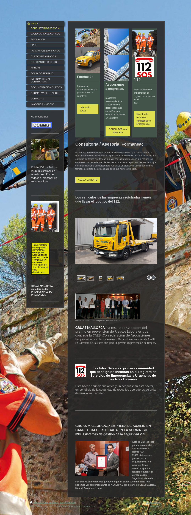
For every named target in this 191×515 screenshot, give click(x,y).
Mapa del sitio (68, 502)
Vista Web (155, 506)
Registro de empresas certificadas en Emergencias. (144, 119)
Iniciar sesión (153, 502)
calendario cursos (85, 109)
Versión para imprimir (44, 502)
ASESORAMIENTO (88, 180)
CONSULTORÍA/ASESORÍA (118, 131)
